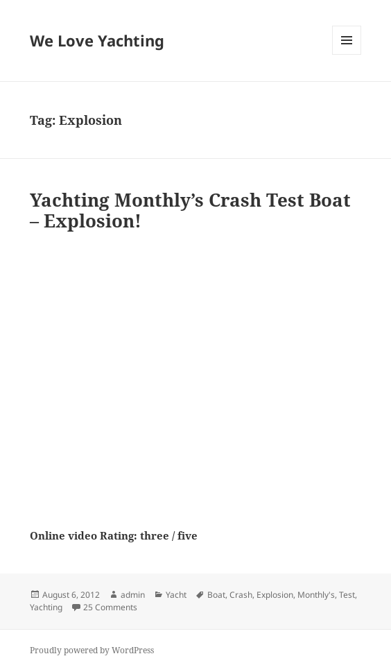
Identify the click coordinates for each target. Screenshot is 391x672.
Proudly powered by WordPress (92, 650)
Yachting (46, 607)
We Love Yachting (97, 40)
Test (347, 595)
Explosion (275, 595)
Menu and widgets (347, 54)
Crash (240, 595)
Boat (216, 595)
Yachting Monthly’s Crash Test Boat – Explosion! (190, 210)
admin (133, 595)
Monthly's (316, 595)
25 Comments (110, 607)
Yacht (176, 595)
